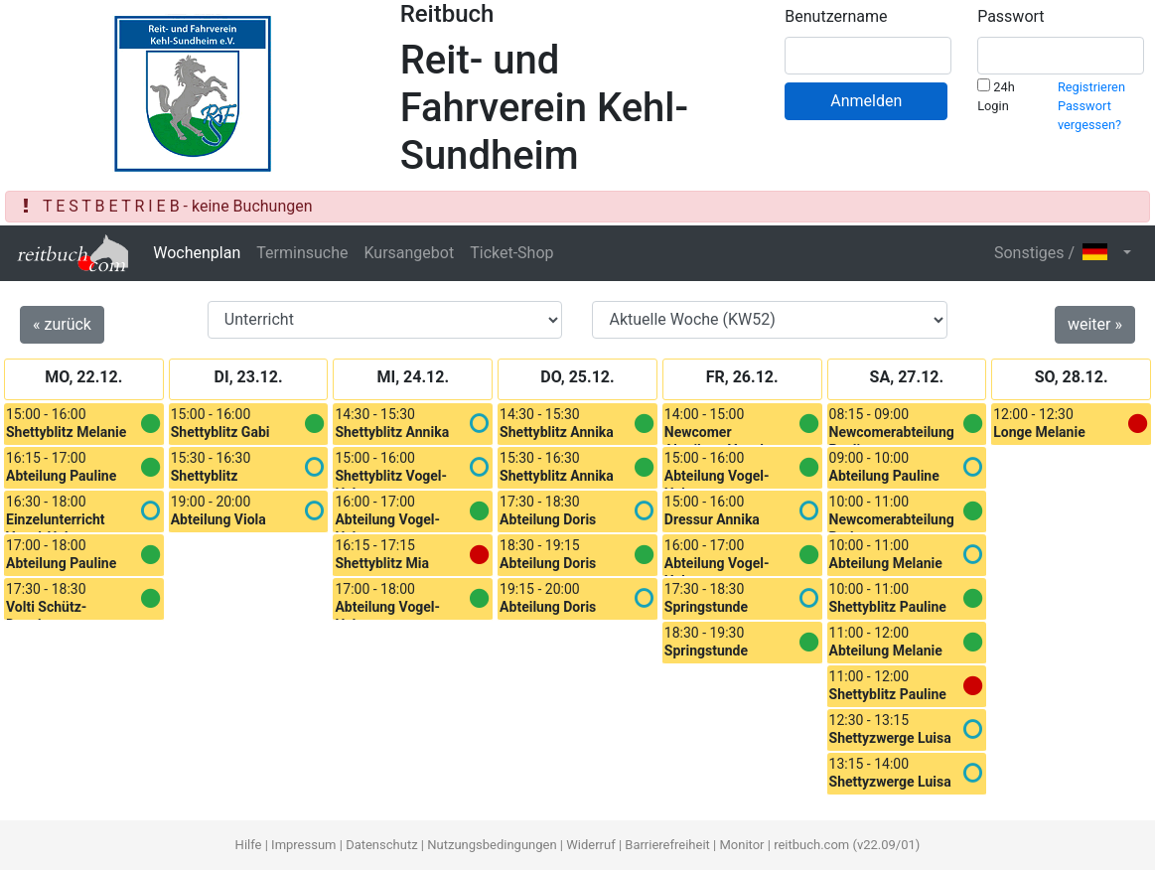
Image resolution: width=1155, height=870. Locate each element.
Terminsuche (302, 252)
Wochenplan (196, 252)
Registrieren (1091, 86)
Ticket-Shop (511, 252)
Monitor (741, 844)
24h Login (996, 95)
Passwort (1010, 16)
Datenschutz (381, 844)
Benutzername (836, 16)
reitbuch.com (811, 844)
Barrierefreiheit (667, 844)
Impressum (303, 844)
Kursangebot (408, 252)
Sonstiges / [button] (1056, 252)
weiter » (1095, 324)
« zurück (62, 324)
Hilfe (248, 844)
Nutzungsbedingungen (491, 844)
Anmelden (866, 100)
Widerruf (590, 844)
